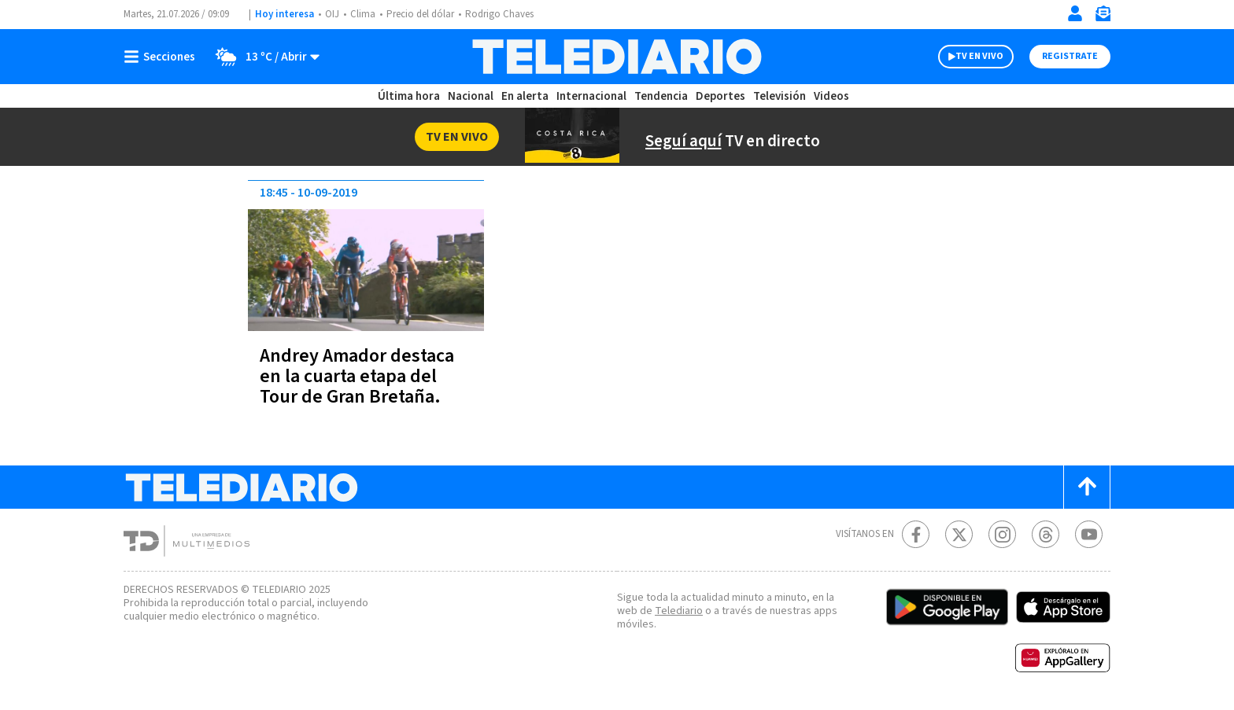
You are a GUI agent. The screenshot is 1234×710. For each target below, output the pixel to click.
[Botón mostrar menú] (163, 56)
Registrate (1068, 56)
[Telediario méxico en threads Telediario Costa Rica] (1045, 534)
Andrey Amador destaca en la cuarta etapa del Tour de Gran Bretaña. (360, 376)
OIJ (332, 14)
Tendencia (659, 96)
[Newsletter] (1102, 17)
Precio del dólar (424, 14)
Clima (364, 14)
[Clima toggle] (263, 56)
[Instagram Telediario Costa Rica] (1002, 534)
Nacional (471, 96)
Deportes (719, 96)
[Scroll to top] (1086, 487)
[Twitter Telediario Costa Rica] (959, 534)
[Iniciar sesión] (1075, 13)
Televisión (776, 96)
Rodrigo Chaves (508, 14)
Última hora (410, 96)
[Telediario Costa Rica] (616, 56)
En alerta (525, 96)
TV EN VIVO (965, 56)
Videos (828, 96)
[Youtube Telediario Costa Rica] (1089, 534)
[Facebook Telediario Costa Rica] (915, 534)
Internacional (591, 96)
